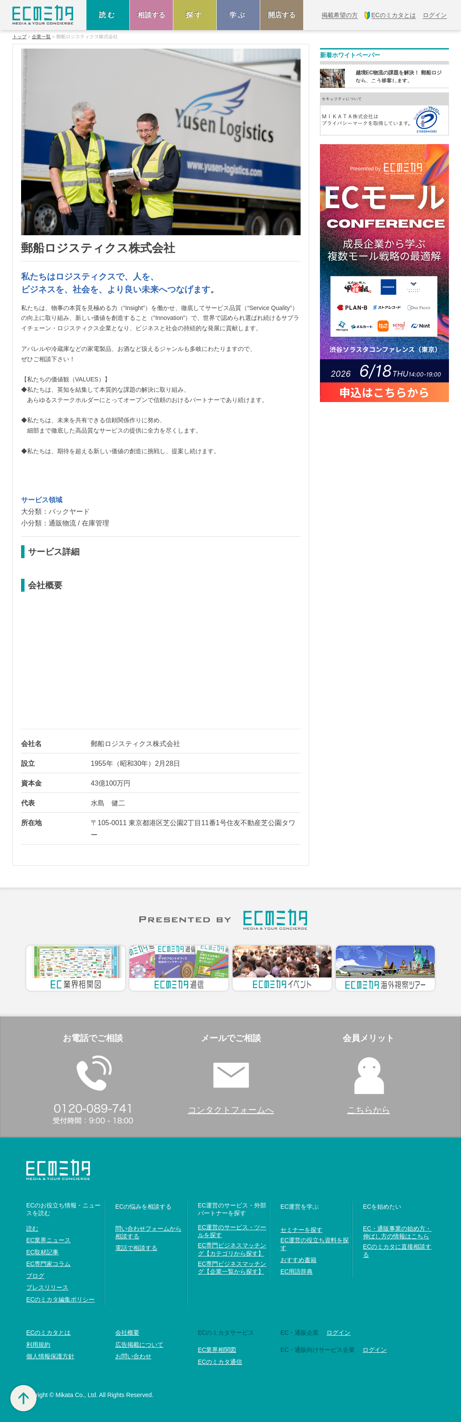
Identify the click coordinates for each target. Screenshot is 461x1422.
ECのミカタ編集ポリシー (60, 1299)
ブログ (35, 1275)
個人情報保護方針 (50, 1356)
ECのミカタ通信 (220, 1361)
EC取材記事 (42, 1252)
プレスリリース (47, 1287)
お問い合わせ (133, 1356)
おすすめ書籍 (298, 1259)
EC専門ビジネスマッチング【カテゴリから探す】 (232, 1249)
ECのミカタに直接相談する (397, 1250)
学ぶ (238, 14)
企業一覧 (41, 36)
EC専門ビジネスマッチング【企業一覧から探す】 (232, 1267)
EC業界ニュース (48, 1240)
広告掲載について (139, 1344)
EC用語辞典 (296, 1271)
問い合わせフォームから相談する (148, 1232)
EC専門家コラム (48, 1263)
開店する (281, 14)
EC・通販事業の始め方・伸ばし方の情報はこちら (397, 1232)
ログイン (338, 1332)
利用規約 (38, 1344)
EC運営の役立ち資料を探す (314, 1244)
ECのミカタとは (48, 1332)
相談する (151, 14)
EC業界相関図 (217, 1349)
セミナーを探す (301, 1229)
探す (195, 14)
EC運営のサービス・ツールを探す (232, 1231)
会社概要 (127, 1332)
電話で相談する (136, 1247)
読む (108, 14)
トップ (19, 36)
